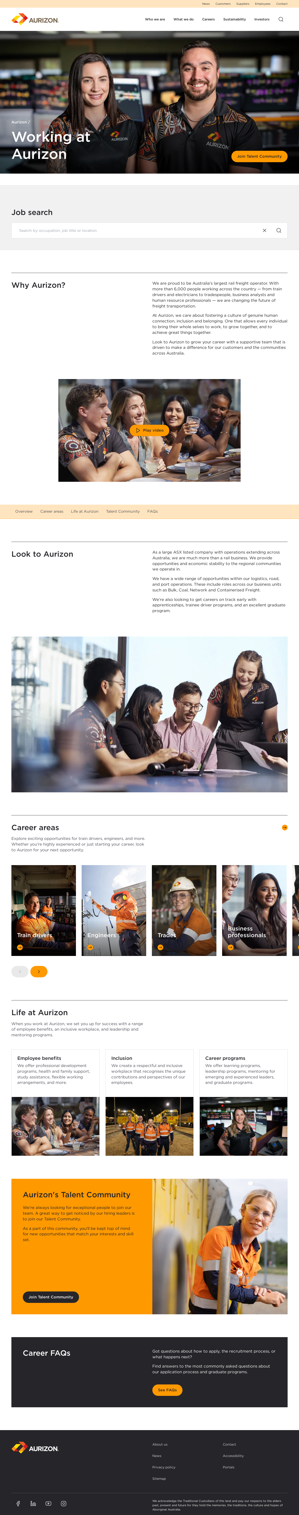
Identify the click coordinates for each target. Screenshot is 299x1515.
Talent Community (123, 511)
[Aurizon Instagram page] (63, 1503)
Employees (263, 3)
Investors (262, 19)
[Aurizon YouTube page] (48, 1503)
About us (160, 1444)
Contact (282, 3)
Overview (24, 511)
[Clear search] (264, 230)
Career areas (51, 511)
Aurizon (19, 122)
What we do (183, 19)
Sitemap (159, 1479)
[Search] (278, 230)
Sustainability (234, 19)
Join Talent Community (259, 156)
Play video (149, 430)
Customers (223, 3)
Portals (228, 1467)
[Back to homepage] (35, 1448)
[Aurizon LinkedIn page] (33, 1503)
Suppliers (242, 3)
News (206, 3)
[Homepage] (35, 19)
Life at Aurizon (84, 511)
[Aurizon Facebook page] (18, 1503)
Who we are (155, 19)
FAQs (152, 511)
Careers (208, 19)
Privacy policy (163, 1467)
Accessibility (233, 1456)
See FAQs (167, 1390)
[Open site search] (281, 19)
